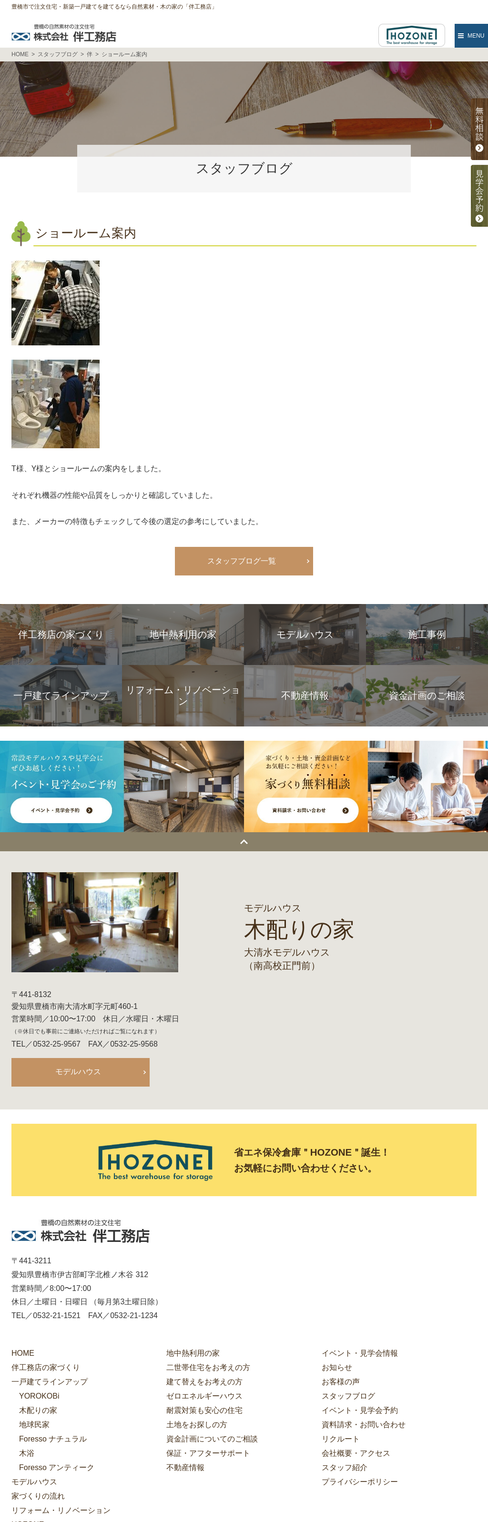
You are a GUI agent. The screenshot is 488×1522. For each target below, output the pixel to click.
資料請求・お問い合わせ (364, 1426)
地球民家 (34, 1426)
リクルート (341, 1440)
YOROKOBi (39, 1397)
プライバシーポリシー (360, 1483)
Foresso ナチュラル (53, 1440)
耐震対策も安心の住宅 (204, 1412)
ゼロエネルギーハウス (204, 1397)
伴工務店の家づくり (45, 1369)
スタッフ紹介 (344, 1469)
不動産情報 (185, 1469)
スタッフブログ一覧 (241, 561)
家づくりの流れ (38, 1497)
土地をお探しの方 (196, 1426)
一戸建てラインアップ (49, 1383)
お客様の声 (341, 1383)
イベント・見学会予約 (360, 1412)
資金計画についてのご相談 (212, 1440)
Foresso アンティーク (56, 1469)
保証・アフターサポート (208, 1455)
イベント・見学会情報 (360, 1355)
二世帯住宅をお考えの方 (208, 1369)
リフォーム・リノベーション (61, 1512)
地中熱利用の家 (193, 1355)
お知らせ (337, 1369)
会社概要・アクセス (356, 1455)
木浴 (26, 1455)
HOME (22, 1355)
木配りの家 (38, 1412)
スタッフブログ (348, 1397)
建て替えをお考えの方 (204, 1383)
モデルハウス (78, 1072)
